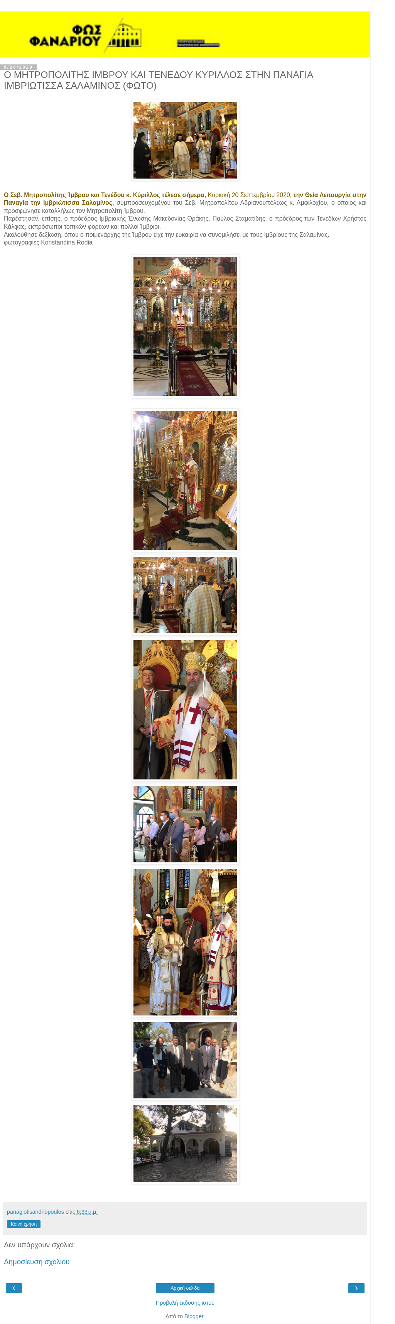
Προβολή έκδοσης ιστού (185, 1303)
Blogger (193, 1316)
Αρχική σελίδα (185, 1288)
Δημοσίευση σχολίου (37, 1262)
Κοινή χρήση (24, 1224)
